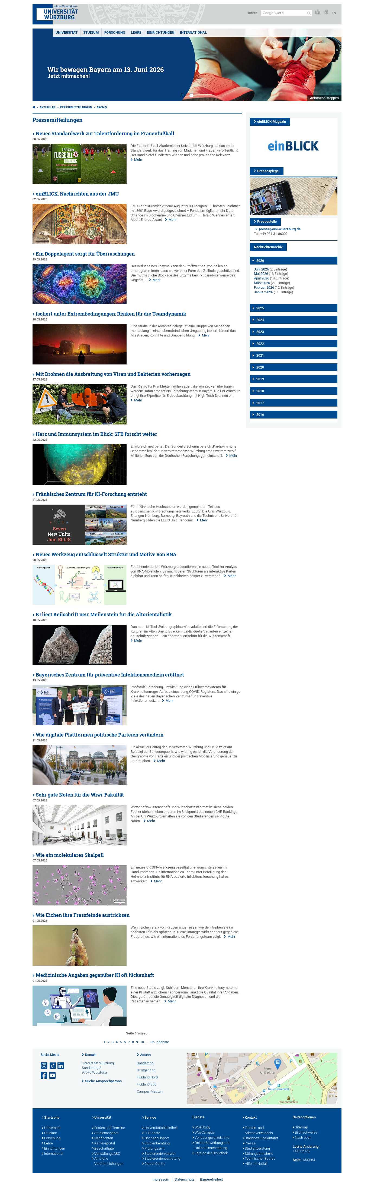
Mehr (138, 160)
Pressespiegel (268, 171)
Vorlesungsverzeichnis (210, 1137)
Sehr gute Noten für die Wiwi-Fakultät (80, 795)
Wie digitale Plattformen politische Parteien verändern (99, 735)
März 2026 (262, 283)
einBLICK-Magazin (271, 121)
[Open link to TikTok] (53, 1066)
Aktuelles (48, 107)
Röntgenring (146, 1070)
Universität (67, 32)
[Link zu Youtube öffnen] (53, 1075)
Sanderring (145, 1063)
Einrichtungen (160, 32)
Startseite (50, 1117)
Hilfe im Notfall (255, 1164)
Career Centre (153, 1164)
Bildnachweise (305, 1132)
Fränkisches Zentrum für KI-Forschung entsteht (91, 494)
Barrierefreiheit (211, 1179)
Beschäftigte (103, 1148)
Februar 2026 (264, 287)
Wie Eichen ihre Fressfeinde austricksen (83, 915)
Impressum (160, 1179)
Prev (42, 64)
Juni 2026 (261, 269)
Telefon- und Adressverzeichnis (258, 1131)
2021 (260, 355)
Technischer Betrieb (259, 1158)
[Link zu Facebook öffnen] (44, 1075)
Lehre (136, 32)
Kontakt (90, 1055)
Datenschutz (184, 1179)
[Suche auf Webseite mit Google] (286, 13)
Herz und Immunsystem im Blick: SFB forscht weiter (96, 434)
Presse (249, 1143)
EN (334, 13)
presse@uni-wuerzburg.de (280, 229)
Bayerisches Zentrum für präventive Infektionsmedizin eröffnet (110, 675)
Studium (91, 32)
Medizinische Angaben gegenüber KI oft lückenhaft (95, 975)
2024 (260, 320)
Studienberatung (156, 1143)
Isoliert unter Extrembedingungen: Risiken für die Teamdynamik (111, 314)
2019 (260, 379)
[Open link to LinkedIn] (61, 1066)
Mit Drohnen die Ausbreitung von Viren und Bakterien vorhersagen (113, 374)
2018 (260, 391)
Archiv (101, 107)
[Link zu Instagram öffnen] (44, 1066)
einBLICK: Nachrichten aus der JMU (77, 194)
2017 (260, 403)
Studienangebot (105, 1133)
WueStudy (201, 1127)
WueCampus (203, 1132)
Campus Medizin (150, 1091)
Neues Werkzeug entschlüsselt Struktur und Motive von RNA (106, 554)
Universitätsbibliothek (160, 1128)
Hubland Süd (146, 1084)
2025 (260, 308)
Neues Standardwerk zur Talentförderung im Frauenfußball (105, 133)
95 (152, 1042)
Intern (252, 13)
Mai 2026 (261, 274)
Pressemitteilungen (76, 107)
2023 (260, 332)
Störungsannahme (258, 1154)
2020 (260, 367)
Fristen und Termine (108, 1128)
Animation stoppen (324, 98)
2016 (260, 415)
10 (142, 1042)
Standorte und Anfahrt (260, 1138)
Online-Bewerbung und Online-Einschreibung (210, 1146)
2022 (260, 344)
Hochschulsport (155, 1138)
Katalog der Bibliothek (210, 1153)
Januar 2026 (263, 292)
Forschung (114, 32)
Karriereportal (103, 1143)
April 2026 (261, 278)
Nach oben (302, 1137)
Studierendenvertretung (161, 1158)
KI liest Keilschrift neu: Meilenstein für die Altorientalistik (104, 614)
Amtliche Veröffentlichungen (107, 1161)
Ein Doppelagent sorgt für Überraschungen (85, 254)
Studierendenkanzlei (158, 1154)
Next (332, 64)
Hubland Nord (147, 1077)
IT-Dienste (151, 1133)
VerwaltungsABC (106, 1154)
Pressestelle (267, 221)
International (193, 32)
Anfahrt (145, 1055)
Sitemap (300, 1127)
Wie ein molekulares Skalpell (70, 855)
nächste (163, 1042)
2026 (260, 261)
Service (149, 1117)
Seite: (297, 1160)
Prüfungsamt (153, 1148)
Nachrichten (102, 1138)
